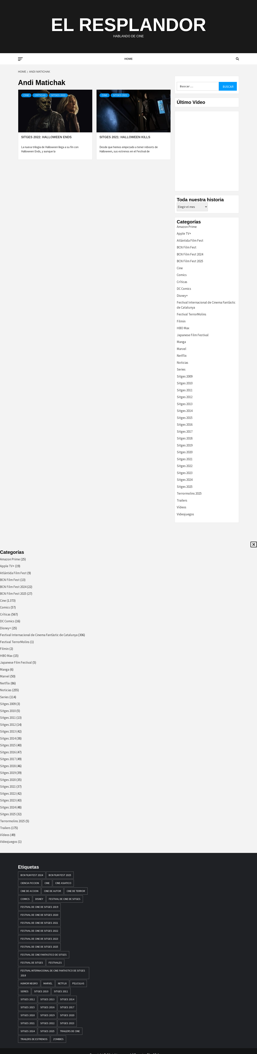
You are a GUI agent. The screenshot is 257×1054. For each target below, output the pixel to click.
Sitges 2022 (58, 95)
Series (181, 369)
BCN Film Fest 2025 (190, 261)
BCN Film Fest (186, 247)
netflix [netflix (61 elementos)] (62, 983)
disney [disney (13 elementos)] (39, 899)
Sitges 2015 (184, 418)
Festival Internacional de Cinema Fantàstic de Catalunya (39, 635)
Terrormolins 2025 (189, 493)
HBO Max (183, 328)
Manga (181, 342)
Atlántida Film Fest (190, 240)
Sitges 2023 (184, 473)
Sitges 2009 (184, 376)
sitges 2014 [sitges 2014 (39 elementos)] (67, 999)
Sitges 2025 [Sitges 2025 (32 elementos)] (47, 1031)
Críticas (40, 95)
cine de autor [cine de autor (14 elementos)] (52, 891)
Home (128, 58)
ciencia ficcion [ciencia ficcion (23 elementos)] (30, 883)
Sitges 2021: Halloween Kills (124, 137)
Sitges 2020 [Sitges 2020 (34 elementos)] (67, 1015)
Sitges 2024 (184, 480)
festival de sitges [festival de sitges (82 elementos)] (32, 962)
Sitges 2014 (184, 411)
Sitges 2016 (184, 424)
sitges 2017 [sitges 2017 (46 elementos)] (67, 1007)
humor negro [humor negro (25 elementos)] (29, 983)
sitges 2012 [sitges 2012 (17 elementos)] (28, 999)
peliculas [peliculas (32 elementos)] (78, 983)
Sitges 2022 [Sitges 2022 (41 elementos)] (47, 1023)
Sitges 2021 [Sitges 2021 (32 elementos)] (28, 1023)
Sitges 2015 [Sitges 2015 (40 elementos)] (28, 1007)
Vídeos (181, 507)
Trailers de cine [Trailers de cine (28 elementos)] (70, 1031)
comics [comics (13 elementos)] (25, 899)
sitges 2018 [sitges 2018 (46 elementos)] (28, 1015)
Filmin (181, 321)
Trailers (182, 500)
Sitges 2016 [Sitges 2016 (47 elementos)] (47, 1007)
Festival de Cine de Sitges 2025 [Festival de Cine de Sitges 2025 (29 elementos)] (39, 946)
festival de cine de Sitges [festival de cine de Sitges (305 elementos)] (64, 899)
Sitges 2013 (184, 404)
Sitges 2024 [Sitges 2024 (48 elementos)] (28, 1031)
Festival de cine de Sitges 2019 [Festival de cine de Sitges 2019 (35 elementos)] (39, 907)
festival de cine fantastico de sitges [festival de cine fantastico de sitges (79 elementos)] (44, 954)
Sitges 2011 (184, 390)
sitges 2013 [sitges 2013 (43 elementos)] (47, 999)
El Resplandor (128, 24)
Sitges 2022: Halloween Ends (46, 137)
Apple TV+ (184, 233)
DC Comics (184, 289)
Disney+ (182, 295)
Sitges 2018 (184, 438)
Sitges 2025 (184, 486)
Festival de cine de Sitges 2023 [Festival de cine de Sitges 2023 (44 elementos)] (39, 938)
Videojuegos (185, 514)
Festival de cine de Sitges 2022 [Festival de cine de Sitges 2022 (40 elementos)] (39, 930)
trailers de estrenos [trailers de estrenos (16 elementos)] (34, 1039)
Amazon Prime (187, 227)
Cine (26, 95)
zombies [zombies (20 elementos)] (58, 1039)
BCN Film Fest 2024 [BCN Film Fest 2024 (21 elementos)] (32, 875)
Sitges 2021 (120, 95)
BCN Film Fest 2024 (190, 254)
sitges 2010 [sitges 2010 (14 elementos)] (41, 991)
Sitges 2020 (184, 452)
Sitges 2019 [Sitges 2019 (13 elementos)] (47, 1015)
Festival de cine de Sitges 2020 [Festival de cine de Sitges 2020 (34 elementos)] (39, 915)
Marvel (181, 349)
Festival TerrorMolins (191, 314)
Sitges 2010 (184, 383)
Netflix (182, 355)
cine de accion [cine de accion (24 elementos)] (29, 891)
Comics (182, 275)
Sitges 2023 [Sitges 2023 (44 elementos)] (67, 1023)
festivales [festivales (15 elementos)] (55, 962)
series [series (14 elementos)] (24, 991)
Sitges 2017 (184, 431)
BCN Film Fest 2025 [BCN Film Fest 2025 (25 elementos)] (60, 875)
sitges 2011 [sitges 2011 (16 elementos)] (61, 991)
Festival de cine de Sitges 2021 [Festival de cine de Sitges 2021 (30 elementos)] (39, 923)
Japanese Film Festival (193, 335)
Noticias (182, 362)
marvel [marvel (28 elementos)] (47, 983)
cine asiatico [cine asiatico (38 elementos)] (63, 883)
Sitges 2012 (184, 397)
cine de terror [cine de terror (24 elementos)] (76, 891)
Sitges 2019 (184, 445)
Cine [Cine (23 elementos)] (47, 883)
